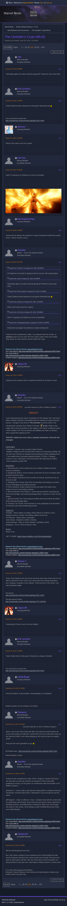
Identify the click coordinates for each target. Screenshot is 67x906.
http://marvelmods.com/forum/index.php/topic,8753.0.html (39, 351)
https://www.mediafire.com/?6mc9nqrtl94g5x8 (34, 536)
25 (35, 47)
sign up (49, 3)
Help (45, 900)
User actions (57, 52)
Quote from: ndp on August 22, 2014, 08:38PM (24, 278)
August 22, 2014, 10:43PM (14, 100)
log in (42, 3)
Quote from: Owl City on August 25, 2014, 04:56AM (26, 312)
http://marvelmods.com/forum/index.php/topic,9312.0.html (25, 120)
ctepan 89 (22, 364)
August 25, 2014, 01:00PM (14, 230)
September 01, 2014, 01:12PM (15, 773)
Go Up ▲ (62, 900)
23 (28, 47)
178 (42, 47)
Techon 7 (21, 561)
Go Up (6, 884)
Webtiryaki (12, 900)
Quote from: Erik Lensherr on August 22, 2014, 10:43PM (27, 291)
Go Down (7, 47)
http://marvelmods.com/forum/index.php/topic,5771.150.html (26, 601)
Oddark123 (22, 834)
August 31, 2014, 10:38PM (14, 619)
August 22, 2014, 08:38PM (14, 69)
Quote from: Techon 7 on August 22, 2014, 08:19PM (26, 268)
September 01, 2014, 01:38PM (15, 845)
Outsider (21, 250)
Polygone (22, 712)
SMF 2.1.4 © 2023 (7, 902)
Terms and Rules (53, 900)
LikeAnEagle (23, 677)
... (24, 47)
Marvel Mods (12, 13)
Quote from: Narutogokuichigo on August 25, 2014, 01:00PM (29, 322)
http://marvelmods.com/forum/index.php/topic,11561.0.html (27, 355)
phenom (21, 127)
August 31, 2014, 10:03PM (14, 573)
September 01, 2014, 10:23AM (15, 724)
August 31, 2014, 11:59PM (14, 651)
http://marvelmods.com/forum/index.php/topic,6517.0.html (25, 595)
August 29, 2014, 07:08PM (14, 375)
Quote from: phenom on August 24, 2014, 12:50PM (26, 302)
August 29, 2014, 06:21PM (14, 262)
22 (26, 47)
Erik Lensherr (23, 89)
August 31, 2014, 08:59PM (14, 407)
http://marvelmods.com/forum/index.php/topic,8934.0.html (37, 751)
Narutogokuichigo (26, 219)
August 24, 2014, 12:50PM (14, 138)
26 (38, 47)
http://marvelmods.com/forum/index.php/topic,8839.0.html (39, 358)
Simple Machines (19, 902)
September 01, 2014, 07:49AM (15, 688)
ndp (19, 57)
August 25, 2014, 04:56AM (14, 170)
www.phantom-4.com (34, 349)
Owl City (21, 158)
